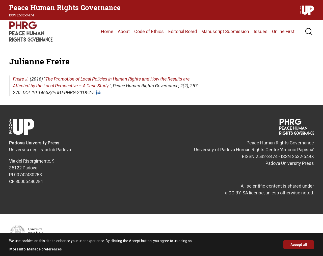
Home (107, 31)
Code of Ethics (149, 31)
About (124, 31)
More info (17, 251)
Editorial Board (182, 31)
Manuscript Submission (225, 31)
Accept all (298, 246)
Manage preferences (44, 251)
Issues (260, 31)
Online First (283, 31)
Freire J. (21, 79)
